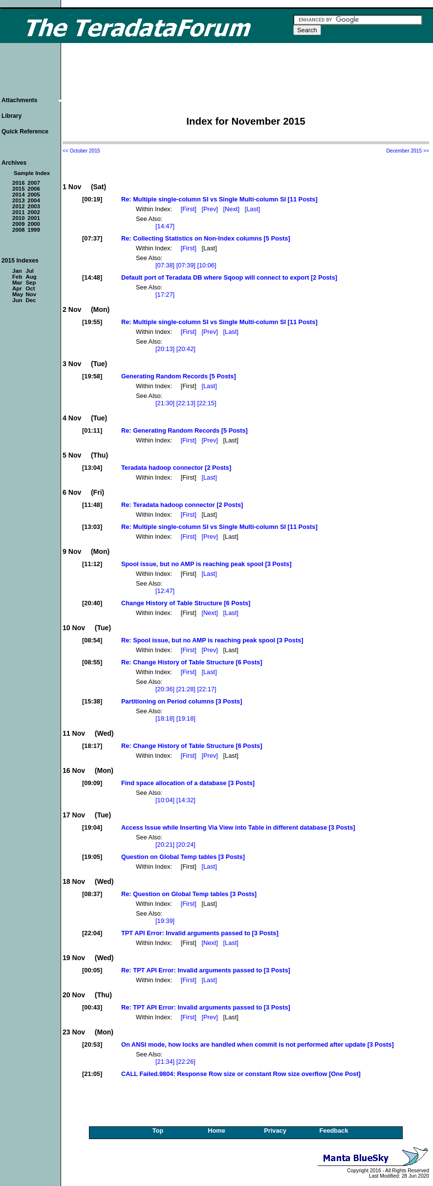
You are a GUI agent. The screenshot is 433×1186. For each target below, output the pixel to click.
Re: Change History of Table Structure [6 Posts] (191, 662)
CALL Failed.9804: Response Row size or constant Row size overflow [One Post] (241, 1073)
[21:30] (164, 403)
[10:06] (206, 265)
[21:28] (185, 689)
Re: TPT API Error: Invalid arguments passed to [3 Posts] (205, 970)
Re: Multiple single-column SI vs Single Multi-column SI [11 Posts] (219, 199)
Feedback (333, 1130)
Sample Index (32, 173)
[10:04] (164, 800)
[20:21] (164, 844)
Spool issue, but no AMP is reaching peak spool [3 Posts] (206, 564)
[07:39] (185, 265)
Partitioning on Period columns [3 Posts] (181, 701)
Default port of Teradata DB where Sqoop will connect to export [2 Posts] (229, 277)
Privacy (275, 1130)
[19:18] (185, 718)
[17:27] (164, 294)
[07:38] (164, 265)
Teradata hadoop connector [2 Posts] (176, 467)
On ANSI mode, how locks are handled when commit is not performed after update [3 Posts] (257, 1044)
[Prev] (210, 209)
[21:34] (164, 1061)
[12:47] (164, 590)
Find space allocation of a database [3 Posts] (188, 783)
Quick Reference (24, 131)
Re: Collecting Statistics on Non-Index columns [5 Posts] (205, 238)
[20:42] (185, 348)
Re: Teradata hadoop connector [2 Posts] (182, 504)
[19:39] (164, 920)
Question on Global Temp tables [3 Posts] (183, 856)
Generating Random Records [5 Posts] (178, 376)
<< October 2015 (81, 151)
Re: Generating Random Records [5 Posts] (184, 430)
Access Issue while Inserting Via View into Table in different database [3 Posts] (238, 827)
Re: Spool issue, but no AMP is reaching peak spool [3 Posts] (212, 640)
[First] (189, 209)
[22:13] (185, 403)
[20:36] (164, 689)
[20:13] (164, 348)
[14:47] (164, 226)
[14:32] (185, 800)
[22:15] (206, 403)
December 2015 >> (407, 151)
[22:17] (206, 689)
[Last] (253, 209)
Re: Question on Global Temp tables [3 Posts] (189, 894)
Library (11, 115)
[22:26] (185, 1061)
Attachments (19, 100)
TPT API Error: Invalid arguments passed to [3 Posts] (200, 933)
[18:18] (164, 718)
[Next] (232, 209)
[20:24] (185, 844)
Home (216, 1130)
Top (158, 1130)
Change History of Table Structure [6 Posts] (185, 603)
